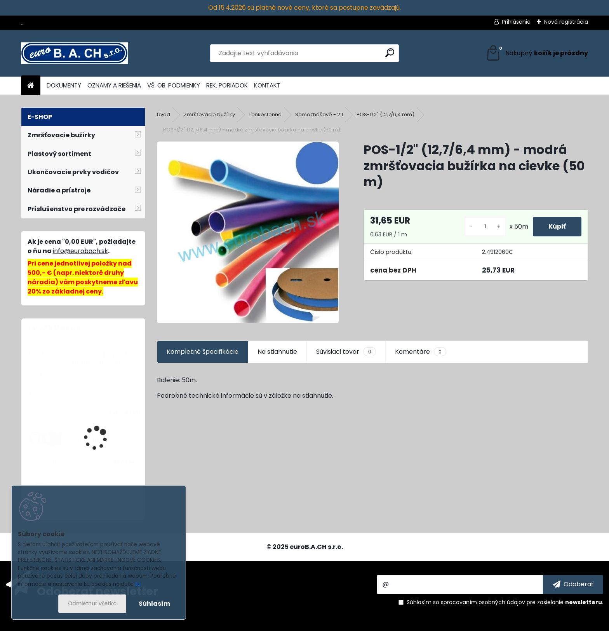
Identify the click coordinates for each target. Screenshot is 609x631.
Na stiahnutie (277, 351)
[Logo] (74, 53)
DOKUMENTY (64, 85)
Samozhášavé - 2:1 (319, 114)
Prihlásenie (516, 22)
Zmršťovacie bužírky (209, 114)
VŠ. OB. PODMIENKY (173, 85)
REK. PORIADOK (227, 85)
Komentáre (420, 352)
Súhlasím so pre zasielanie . (505, 602)
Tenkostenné (265, 114)
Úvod (163, 114)
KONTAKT (267, 85)
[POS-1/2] (247, 232)
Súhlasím (154, 603)
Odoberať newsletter (97, 591)
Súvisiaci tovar (346, 352)
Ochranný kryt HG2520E (105, 439)
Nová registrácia (566, 22)
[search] (389, 52)
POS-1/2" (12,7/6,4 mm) (385, 114)
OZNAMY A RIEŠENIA (114, 85)
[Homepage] (30, 85)
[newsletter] (573, 584)
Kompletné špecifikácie (202, 351)
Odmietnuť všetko (92, 603)
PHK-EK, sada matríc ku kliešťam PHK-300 (105, 358)
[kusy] (485, 226)
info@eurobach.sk (80, 250)
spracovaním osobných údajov (483, 602)
